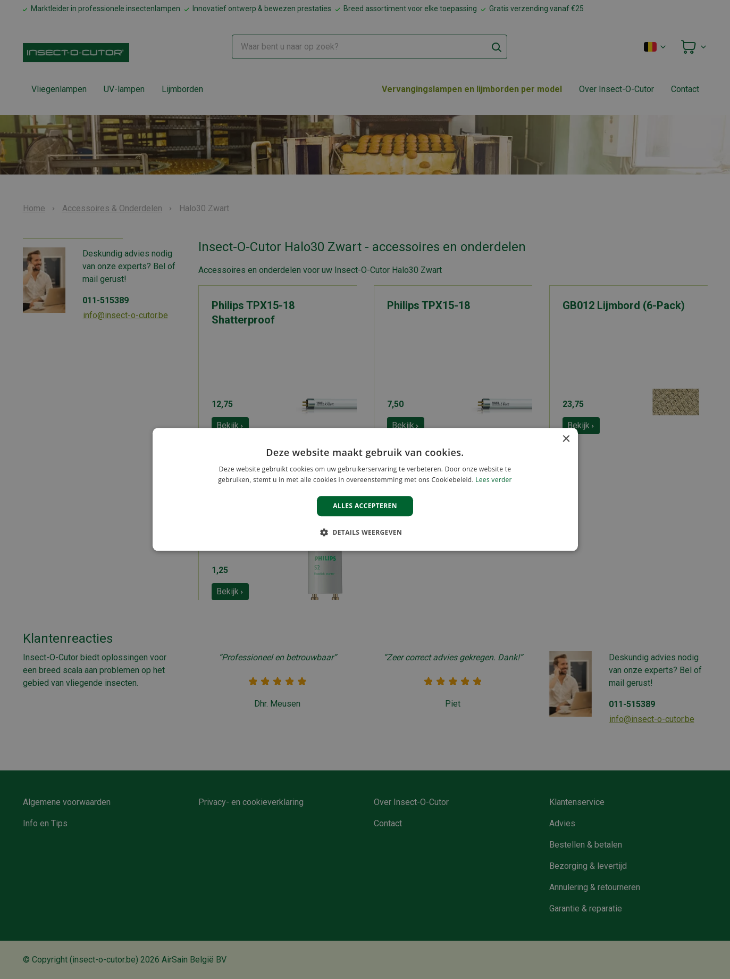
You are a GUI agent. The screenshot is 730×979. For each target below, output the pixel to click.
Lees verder (493, 480)
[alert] (365, 489)
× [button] (566, 439)
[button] (365, 532)
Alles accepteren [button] (365, 505)
